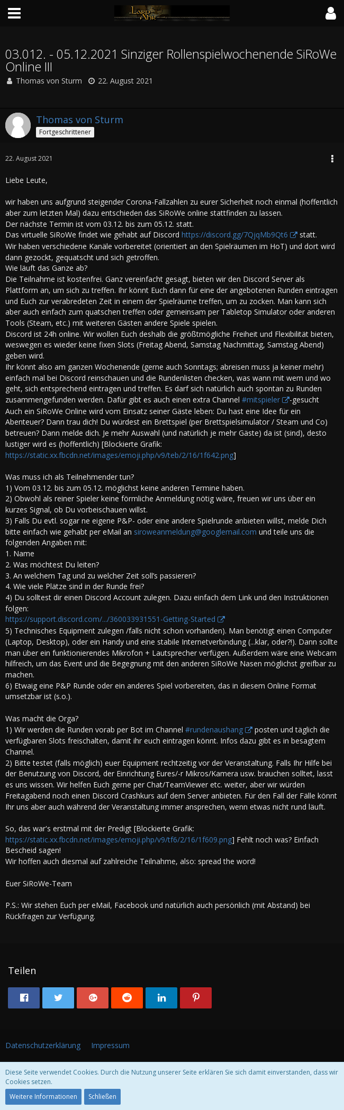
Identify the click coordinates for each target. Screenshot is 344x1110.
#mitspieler (261, 400)
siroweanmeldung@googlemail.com (195, 532)
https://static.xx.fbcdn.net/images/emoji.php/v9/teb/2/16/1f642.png (119, 455)
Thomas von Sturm (49, 81)
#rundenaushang (214, 729)
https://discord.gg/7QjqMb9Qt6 (235, 235)
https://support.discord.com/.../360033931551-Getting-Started (110, 619)
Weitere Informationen (43, 1096)
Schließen (102, 1096)
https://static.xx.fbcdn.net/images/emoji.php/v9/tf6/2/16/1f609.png (118, 839)
